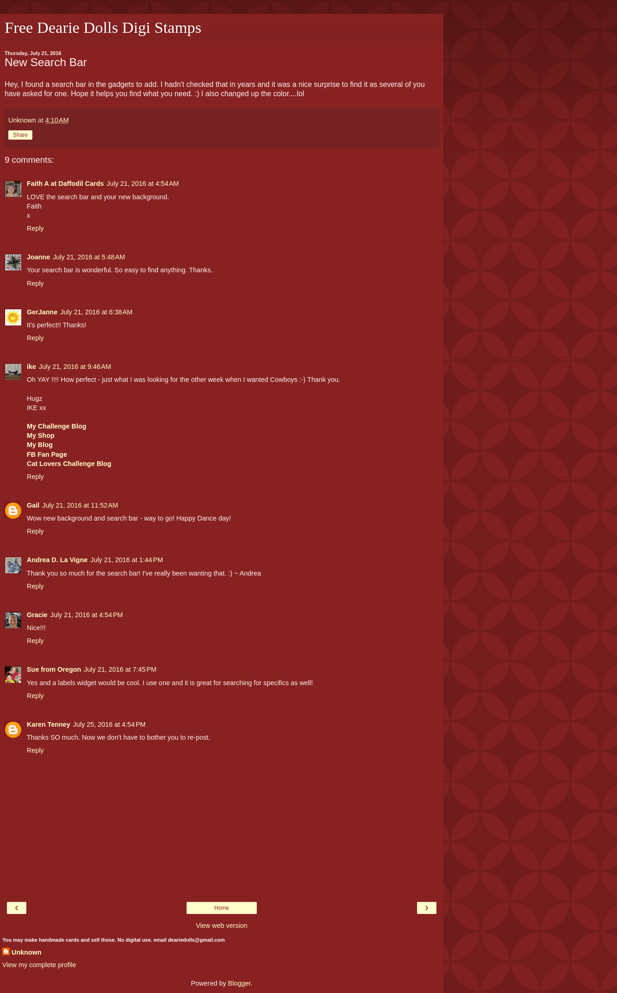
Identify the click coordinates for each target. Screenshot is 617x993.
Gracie (37, 615)
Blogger (239, 983)
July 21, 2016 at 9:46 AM (75, 366)
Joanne (38, 257)
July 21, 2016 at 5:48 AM (89, 257)
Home (221, 908)
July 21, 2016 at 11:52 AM (80, 505)
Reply (35, 228)
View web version (222, 925)
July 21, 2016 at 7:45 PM (120, 669)
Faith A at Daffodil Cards (65, 183)
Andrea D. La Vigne (57, 560)
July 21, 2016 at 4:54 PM (86, 615)
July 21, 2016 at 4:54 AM (143, 183)
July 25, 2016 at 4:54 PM (109, 724)
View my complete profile (39, 964)
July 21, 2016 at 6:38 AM (96, 312)
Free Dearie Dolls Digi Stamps (103, 27)
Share (20, 135)
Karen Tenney (48, 724)
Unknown (27, 952)
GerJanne (42, 312)
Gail (33, 505)
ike (31, 366)
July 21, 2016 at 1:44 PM (127, 560)
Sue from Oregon (54, 669)
